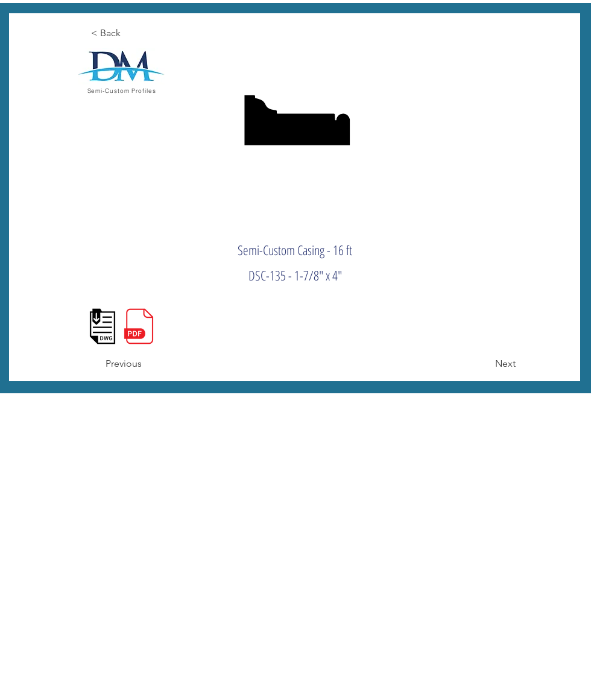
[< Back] (130, 33)
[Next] (485, 364)
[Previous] (145, 364)
